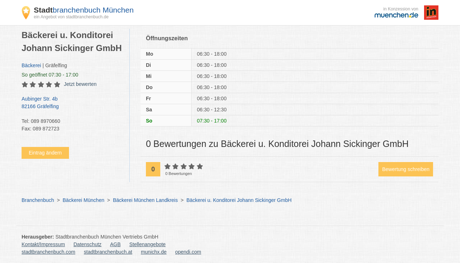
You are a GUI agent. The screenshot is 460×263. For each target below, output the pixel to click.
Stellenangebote (147, 244)
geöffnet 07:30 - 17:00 (50, 75)
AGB (115, 244)
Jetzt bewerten (80, 84)
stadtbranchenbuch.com (48, 252)
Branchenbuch (38, 200)
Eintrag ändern (45, 153)
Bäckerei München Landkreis (145, 200)
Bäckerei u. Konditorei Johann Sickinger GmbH (239, 200)
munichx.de (154, 252)
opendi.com (188, 252)
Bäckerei (31, 65)
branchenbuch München (84, 10)
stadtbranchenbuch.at (108, 252)
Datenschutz (88, 244)
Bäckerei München (83, 200)
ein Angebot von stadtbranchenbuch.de (71, 16)
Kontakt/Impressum (43, 244)
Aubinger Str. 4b (72, 103)
